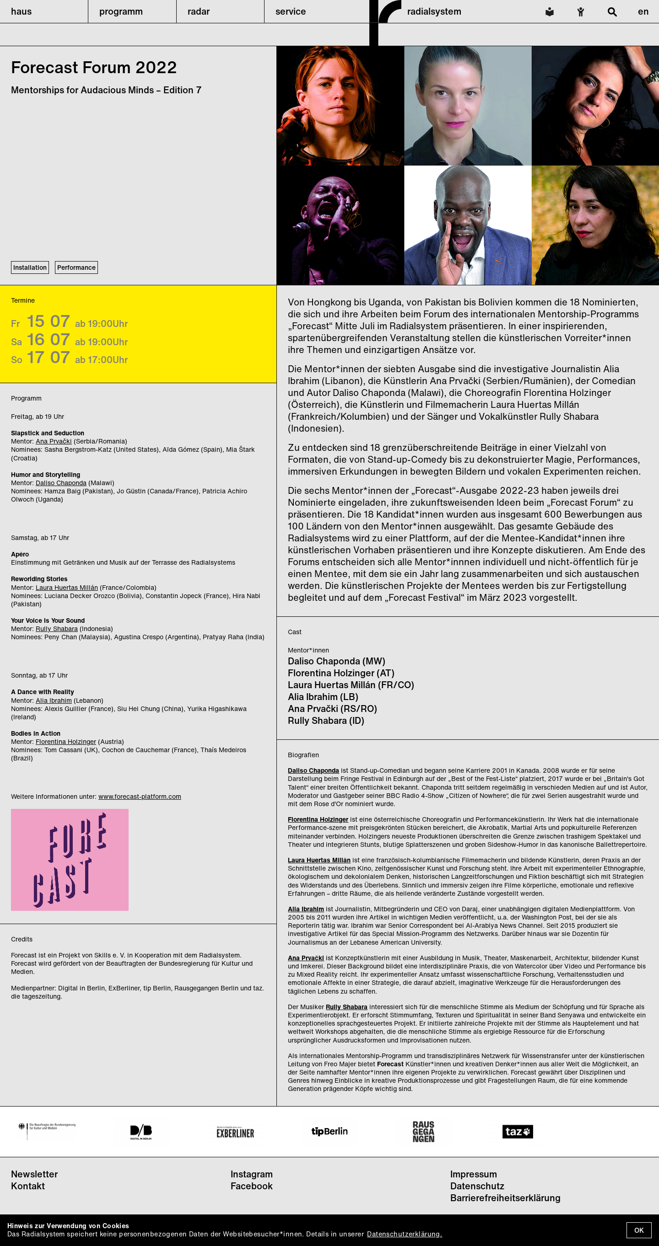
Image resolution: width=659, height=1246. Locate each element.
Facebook (252, 1186)
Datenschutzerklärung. (404, 1234)
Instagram (252, 1174)
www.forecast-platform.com (139, 796)
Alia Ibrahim (54, 700)
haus (21, 11)
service (290, 11)
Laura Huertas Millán (67, 587)
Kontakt (28, 1186)
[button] (44, 11)
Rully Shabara (57, 628)
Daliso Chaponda (61, 482)
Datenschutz (477, 1186)
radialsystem (434, 11)
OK (639, 1230)
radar (199, 11)
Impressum (473, 1174)
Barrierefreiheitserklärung (505, 1197)
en (643, 11)
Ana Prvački (54, 441)
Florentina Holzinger (66, 741)
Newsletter (34, 1174)
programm (121, 11)
